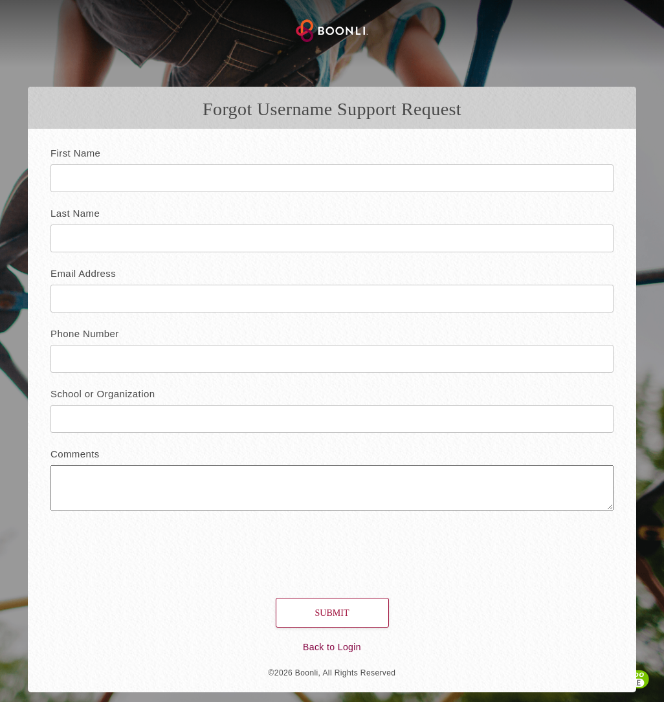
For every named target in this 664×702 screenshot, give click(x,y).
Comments (75, 454)
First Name (75, 153)
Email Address (83, 273)
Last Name (75, 213)
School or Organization (102, 394)
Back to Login (332, 647)
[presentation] (132, 549)
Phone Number (84, 333)
